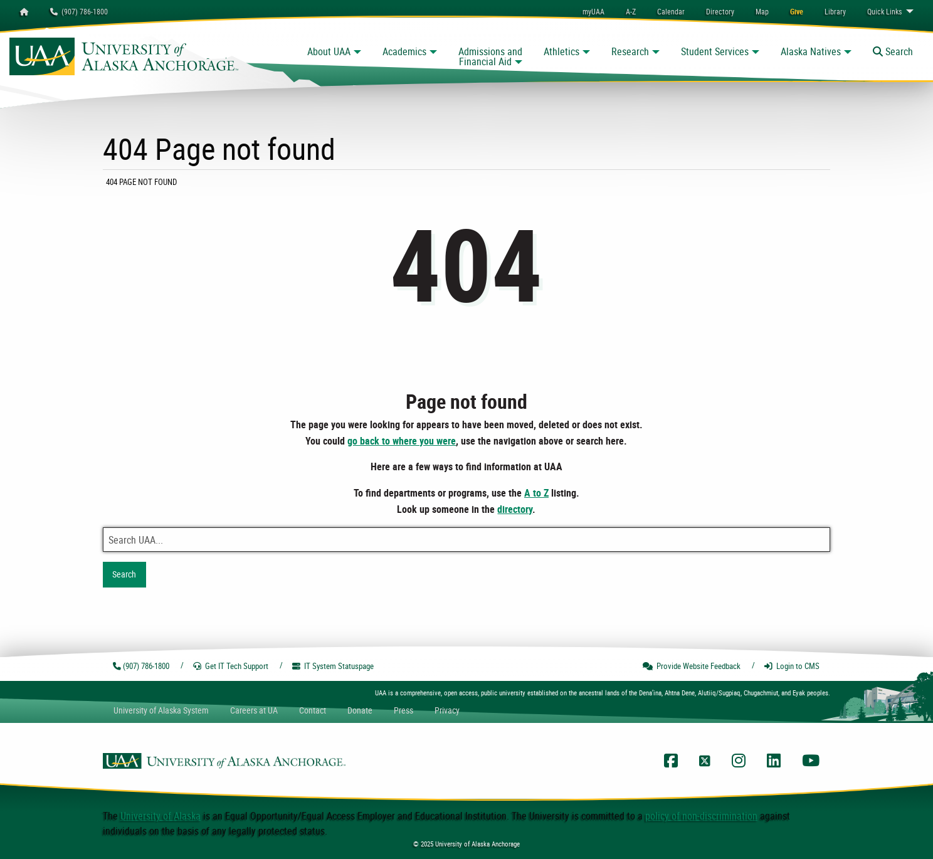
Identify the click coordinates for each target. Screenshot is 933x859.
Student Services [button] (715, 51)
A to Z (536, 493)
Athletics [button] (561, 51)
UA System (161, 710)
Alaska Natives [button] (811, 51)
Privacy (447, 710)
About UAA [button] (329, 51)
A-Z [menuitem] (631, 11)
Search (124, 574)
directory (514, 509)
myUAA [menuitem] (593, 11)
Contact (312, 710)
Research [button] (630, 51)
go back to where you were (401, 441)
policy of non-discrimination (701, 816)
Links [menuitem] (884, 11)
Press (403, 710)
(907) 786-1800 (79, 11)
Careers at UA (254, 710)
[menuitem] (670, 11)
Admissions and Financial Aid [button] (490, 56)
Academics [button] (404, 51)
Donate (359, 710)
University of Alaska (160, 816)
